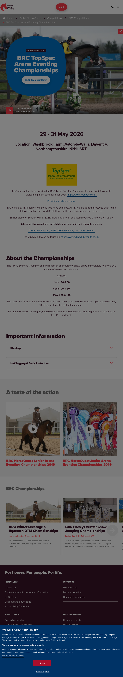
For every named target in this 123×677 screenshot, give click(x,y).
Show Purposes (42, 671)
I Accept (42, 663)
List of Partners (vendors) (13, 655)
